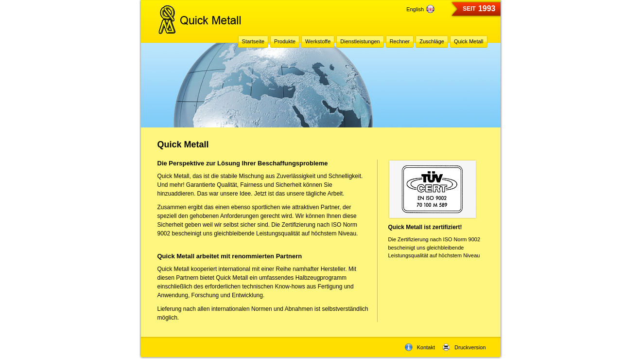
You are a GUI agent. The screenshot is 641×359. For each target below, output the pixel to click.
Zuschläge (431, 41)
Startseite (253, 41)
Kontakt (420, 347)
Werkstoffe (317, 41)
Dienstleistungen (360, 41)
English (420, 9)
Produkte (284, 41)
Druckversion (463, 347)
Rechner (400, 41)
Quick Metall (469, 41)
